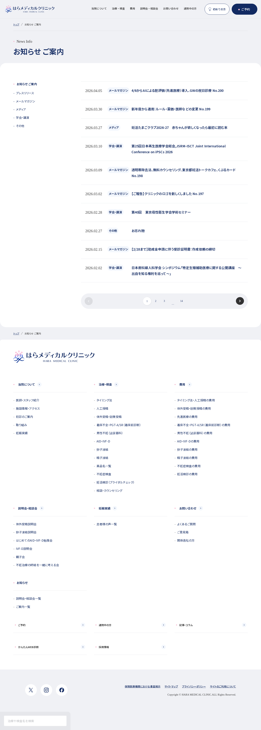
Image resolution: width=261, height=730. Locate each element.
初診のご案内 (24, 416)
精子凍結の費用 (187, 457)
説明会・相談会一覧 (28, 598)
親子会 (20, 557)
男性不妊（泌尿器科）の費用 (194, 433)
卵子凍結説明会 (26, 532)
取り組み (21, 425)
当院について (99, 8)
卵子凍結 (102, 449)
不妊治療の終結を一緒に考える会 (37, 565)
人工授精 (102, 408)
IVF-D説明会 (24, 548)
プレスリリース (25, 93)
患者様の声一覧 (107, 524)
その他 (20, 126)
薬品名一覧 (104, 466)
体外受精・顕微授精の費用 (194, 408)
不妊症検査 (104, 474)
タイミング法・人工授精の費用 (196, 400)
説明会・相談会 (149, 8)
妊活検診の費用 (187, 474)
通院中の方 (190, 8)
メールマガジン (25, 101)
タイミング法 (104, 400)
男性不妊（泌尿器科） (110, 433)
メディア (21, 109)
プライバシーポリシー (194, 686)
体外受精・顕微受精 (109, 416)
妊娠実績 (22, 433)
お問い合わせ (171, 8)
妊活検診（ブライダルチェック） (116, 482)
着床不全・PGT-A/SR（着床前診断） (119, 425)
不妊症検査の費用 (189, 466)
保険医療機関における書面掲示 (142, 686)
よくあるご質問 (186, 524)
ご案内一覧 (23, 606)
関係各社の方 (186, 540)
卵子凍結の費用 (187, 449)
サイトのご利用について (223, 686)
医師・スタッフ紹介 (27, 400)
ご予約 (245, 9)
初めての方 (219, 9)
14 (181, 301)
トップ (16, 24)
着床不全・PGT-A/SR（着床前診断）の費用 (203, 425)
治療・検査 (118, 8)
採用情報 (104, 647)
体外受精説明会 (26, 524)
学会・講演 (22, 117)
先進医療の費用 (187, 416)
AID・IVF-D (103, 441)
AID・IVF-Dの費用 (188, 441)
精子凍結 (102, 457)
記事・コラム (186, 625)
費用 (132, 8)
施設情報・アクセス (28, 408)
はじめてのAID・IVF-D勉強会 (34, 540)
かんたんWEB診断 (28, 647)
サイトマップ (171, 686)
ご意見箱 (183, 532)
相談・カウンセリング (109, 490)
